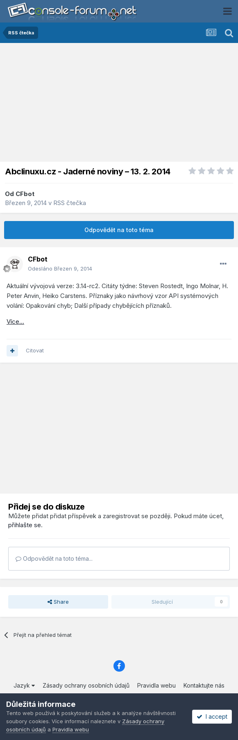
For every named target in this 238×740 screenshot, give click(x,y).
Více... (15, 321)
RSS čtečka (69, 203)
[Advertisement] (119, 104)
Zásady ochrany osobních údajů (86, 685)
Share (58, 602)
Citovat (35, 350)
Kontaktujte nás (204, 685)
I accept (212, 716)
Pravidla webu (156, 685)
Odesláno (60, 268)
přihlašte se (24, 525)
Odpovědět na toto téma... (54, 558)
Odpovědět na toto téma (119, 229)
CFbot (25, 194)
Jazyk (24, 685)
